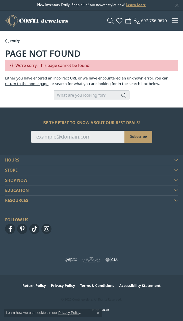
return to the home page (26, 83)
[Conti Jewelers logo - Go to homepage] (37, 21)
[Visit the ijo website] (71, 259)
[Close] (177, 5)
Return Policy (34, 285)
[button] (110, 21)
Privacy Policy (63, 285)
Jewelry (14, 41)
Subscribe (138, 137)
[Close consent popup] (98, 312)
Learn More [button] (136, 5)
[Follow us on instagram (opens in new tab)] (46, 229)
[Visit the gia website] (112, 259)
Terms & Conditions (97, 285)
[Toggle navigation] (174, 20)
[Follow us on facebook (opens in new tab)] (10, 229)
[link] (150, 21)
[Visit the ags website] (91, 259)
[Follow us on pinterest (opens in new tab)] (22, 229)
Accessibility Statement (140, 285)
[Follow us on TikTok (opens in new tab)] (34, 229)
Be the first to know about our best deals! (91, 122)
